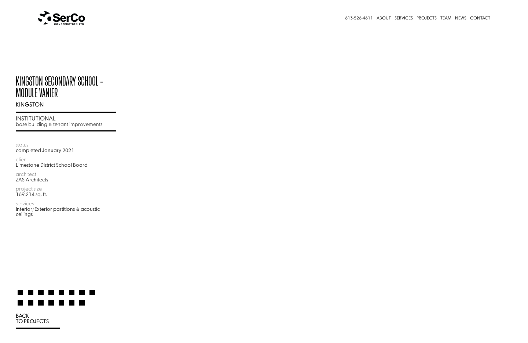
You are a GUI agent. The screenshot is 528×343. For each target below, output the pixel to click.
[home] (75, 18)
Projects (427, 18)
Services (404, 18)
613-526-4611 (359, 18)
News (460, 18)
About (384, 18)
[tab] (20, 289)
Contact (480, 18)
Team (445, 18)
